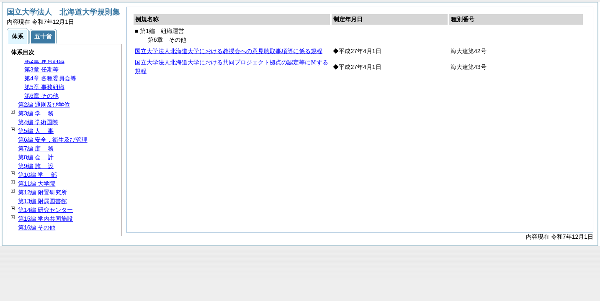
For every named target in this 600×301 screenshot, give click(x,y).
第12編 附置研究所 (42, 192)
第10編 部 (37, 174)
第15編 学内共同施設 (45, 218)
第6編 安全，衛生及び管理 (53, 139)
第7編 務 (36, 148)
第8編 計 (36, 157)
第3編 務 (36, 113)
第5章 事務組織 (44, 87)
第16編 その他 (36, 227)
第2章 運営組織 (44, 60)
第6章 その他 (41, 95)
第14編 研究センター (45, 210)
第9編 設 (36, 166)
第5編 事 (36, 131)
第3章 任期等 (41, 69)
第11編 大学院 (36, 183)
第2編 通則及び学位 (44, 104)
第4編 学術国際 (38, 122)
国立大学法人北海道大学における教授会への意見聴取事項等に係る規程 (228, 51)
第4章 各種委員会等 (50, 78)
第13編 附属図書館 (42, 201)
